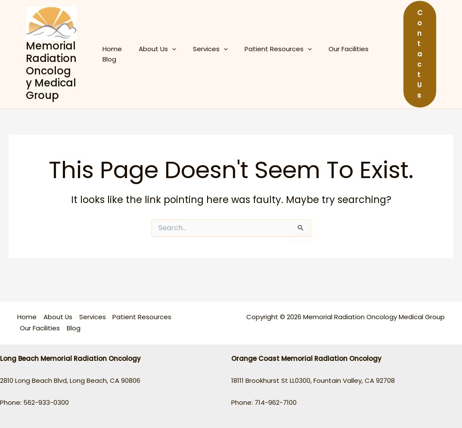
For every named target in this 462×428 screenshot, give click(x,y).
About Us (151, 54)
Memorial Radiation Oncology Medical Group (51, 70)
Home (110, 54)
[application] (166, 54)
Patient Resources (264, 54)
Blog (371, 54)
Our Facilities (331, 54)
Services (200, 54)
